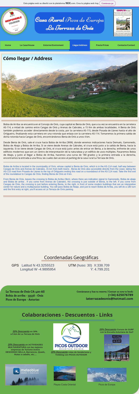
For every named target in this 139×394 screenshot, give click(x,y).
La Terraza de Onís (69, 28)
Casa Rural (50, 20)
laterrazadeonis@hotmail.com (109, 298)
